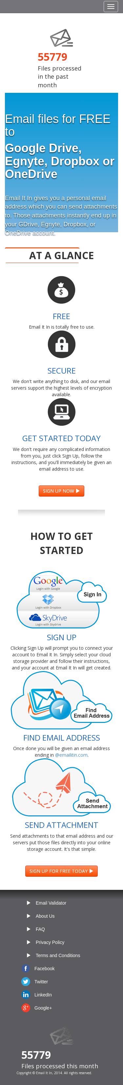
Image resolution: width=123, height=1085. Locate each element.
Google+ (43, 1008)
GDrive (27, 224)
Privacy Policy (50, 942)
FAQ (40, 929)
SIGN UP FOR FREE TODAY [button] (61, 871)
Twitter (41, 981)
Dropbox (75, 224)
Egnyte (50, 224)
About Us (45, 916)
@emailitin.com (71, 755)
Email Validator (51, 903)
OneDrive (18, 232)
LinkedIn (43, 994)
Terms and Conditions (58, 955)
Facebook (44, 968)
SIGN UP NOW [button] (61, 491)
